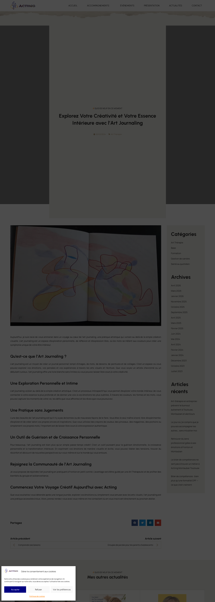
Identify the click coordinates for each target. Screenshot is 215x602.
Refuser (38, 589)
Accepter (15, 589)
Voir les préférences (62, 589)
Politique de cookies (37, 596)
